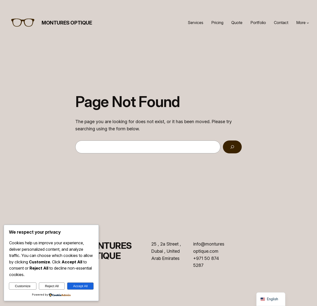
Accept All (80, 286)
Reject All (52, 286)
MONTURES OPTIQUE (67, 23)
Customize (22, 286)
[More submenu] (308, 23)
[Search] (232, 146)
